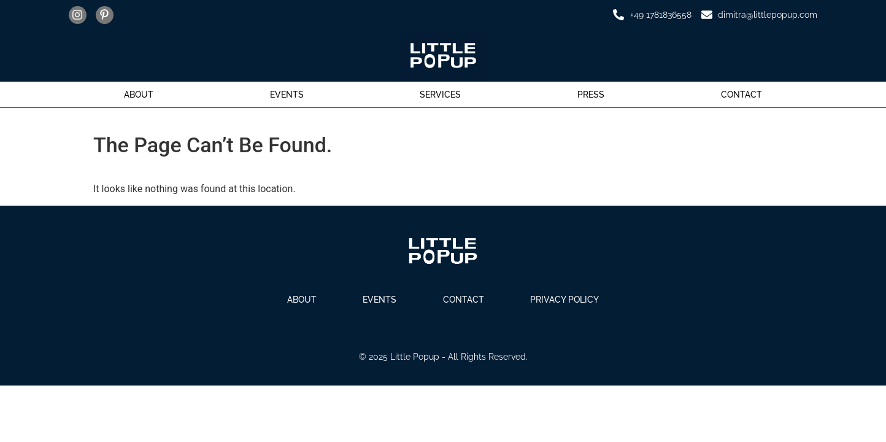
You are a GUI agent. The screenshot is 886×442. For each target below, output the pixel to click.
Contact (741, 94)
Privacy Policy (568, 299)
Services (440, 94)
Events (287, 94)
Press (590, 94)
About (138, 94)
